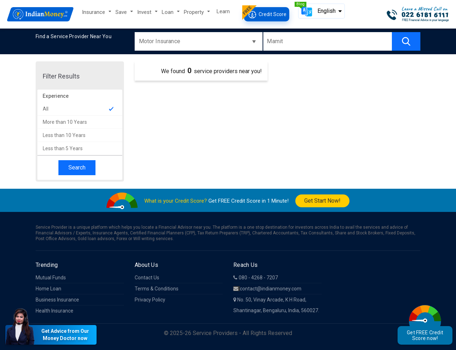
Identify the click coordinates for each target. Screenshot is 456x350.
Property (194, 12)
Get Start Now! (322, 200)
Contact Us (147, 277)
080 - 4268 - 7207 (255, 277)
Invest (145, 12)
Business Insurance (57, 300)
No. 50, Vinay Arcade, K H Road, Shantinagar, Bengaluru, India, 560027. (276, 305)
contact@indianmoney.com (267, 288)
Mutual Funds (51, 277)
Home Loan (48, 288)
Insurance (94, 12)
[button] (321, 11)
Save (121, 12)
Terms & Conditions (156, 288)
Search (77, 167)
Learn (223, 11)
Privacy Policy (150, 300)
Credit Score (266, 14)
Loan (168, 12)
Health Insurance (54, 311)
